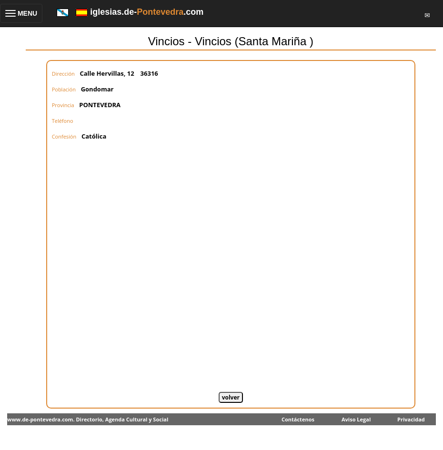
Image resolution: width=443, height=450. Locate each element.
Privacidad (411, 419)
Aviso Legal (356, 419)
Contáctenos (298, 419)
